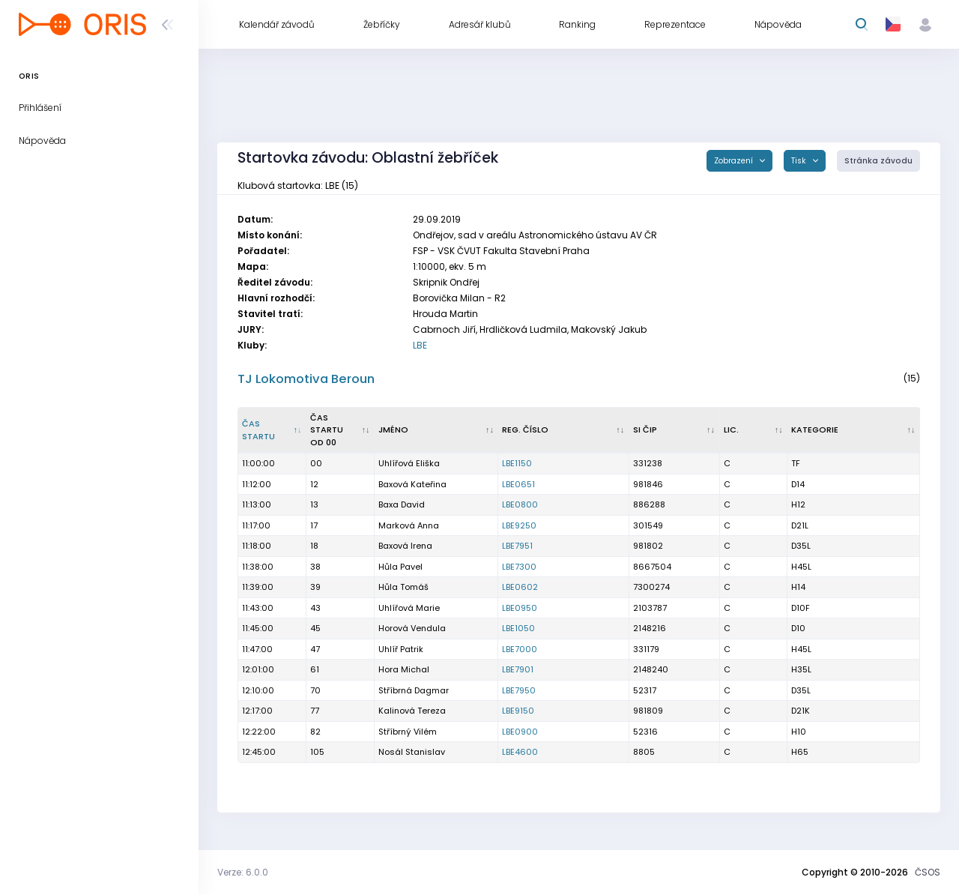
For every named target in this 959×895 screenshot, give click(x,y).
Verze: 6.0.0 (242, 872)
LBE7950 (519, 690)
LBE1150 (517, 463)
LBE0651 (518, 484)
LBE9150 (518, 711)
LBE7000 (519, 649)
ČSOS (927, 872)
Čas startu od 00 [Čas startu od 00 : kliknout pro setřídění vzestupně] (326, 430)
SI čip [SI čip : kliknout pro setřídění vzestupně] (645, 430)
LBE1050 (518, 628)
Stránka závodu (878, 160)
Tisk (799, 160)
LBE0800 (520, 504)
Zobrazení (734, 160)
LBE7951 (517, 546)
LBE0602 (520, 587)
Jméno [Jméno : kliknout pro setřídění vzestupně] (393, 430)
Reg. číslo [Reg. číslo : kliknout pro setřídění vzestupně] (525, 430)
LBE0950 (519, 608)
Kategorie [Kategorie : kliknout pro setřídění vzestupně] (814, 430)
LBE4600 (520, 752)
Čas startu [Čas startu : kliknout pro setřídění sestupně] (258, 430)
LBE (420, 345)
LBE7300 (519, 567)
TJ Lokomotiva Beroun (306, 379)
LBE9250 (519, 525)
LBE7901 (517, 669)
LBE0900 (520, 732)
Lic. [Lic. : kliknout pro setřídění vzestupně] (731, 430)
